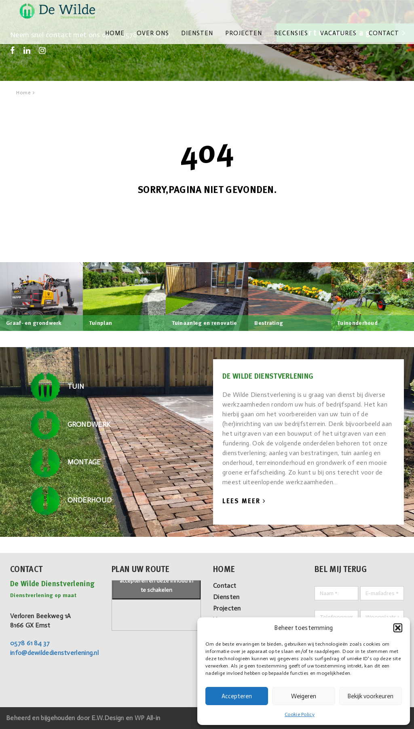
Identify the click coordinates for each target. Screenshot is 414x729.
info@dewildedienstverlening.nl (54, 653)
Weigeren (303, 696)
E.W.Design (108, 718)
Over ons (153, 33)
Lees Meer (244, 501)
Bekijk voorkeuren (370, 696)
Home (115, 33)
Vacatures (338, 33)
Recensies (291, 33)
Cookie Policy (300, 714)
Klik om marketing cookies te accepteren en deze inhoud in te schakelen (156, 580)
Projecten (243, 33)
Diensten (197, 33)
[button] (398, 628)
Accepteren (237, 696)
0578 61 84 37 (30, 643)
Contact (384, 33)
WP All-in (148, 718)
